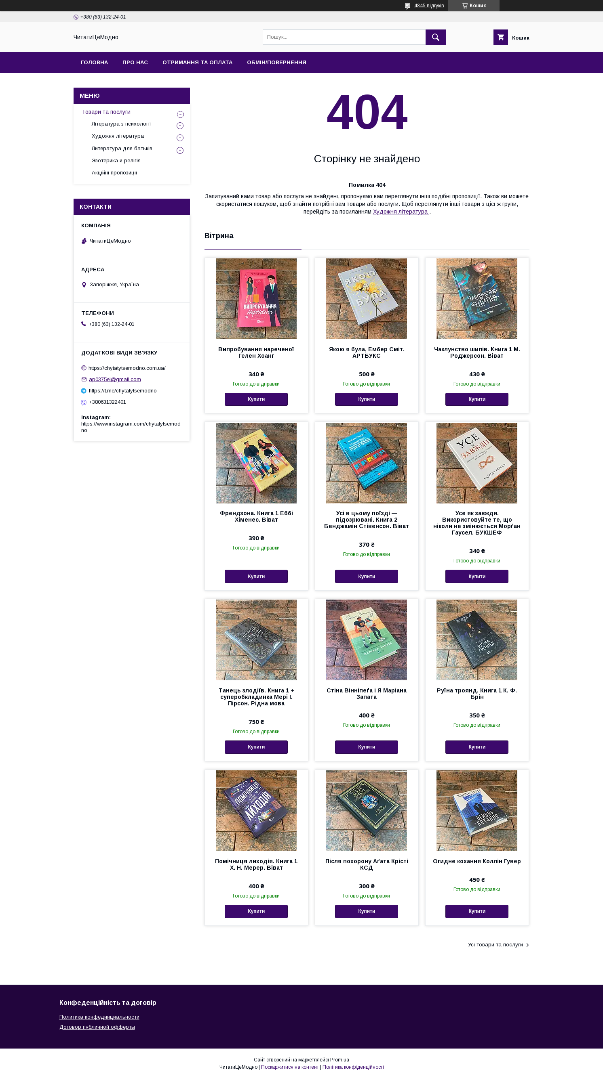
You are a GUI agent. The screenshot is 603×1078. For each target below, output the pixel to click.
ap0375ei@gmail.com (115, 379)
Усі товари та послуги (495, 945)
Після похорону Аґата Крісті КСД (366, 864)
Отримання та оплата (197, 62)
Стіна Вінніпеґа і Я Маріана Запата (367, 693)
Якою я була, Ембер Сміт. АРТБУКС (367, 352)
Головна (94, 62)
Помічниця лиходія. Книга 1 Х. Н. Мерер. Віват (256, 864)
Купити (256, 399)
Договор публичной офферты (97, 1027)
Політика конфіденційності (353, 1067)
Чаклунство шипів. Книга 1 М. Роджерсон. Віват (477, 352)
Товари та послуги (106, 112)
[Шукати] (436, 37)
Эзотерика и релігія (116, 160)
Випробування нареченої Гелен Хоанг (256, 352)
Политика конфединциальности (99, 1017)
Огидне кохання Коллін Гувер (477, 861)
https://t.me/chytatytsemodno (123, 391)
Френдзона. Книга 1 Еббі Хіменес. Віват (256, 516)
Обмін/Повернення (276, 62)
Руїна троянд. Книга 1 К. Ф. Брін (477, 693)
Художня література (401, 211)
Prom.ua (339, 1060)
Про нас (135, 62)
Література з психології (121, 124)
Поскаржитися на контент (290, 1067)
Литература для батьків (122, 148)
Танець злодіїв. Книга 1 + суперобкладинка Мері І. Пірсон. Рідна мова (256, 697)
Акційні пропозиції (114, 173)
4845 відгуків (429, 5)
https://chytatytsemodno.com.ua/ (127, 368)
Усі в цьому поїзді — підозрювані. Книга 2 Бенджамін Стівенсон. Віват (366, 519)
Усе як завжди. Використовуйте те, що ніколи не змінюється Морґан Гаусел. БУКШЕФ (477, 523)
